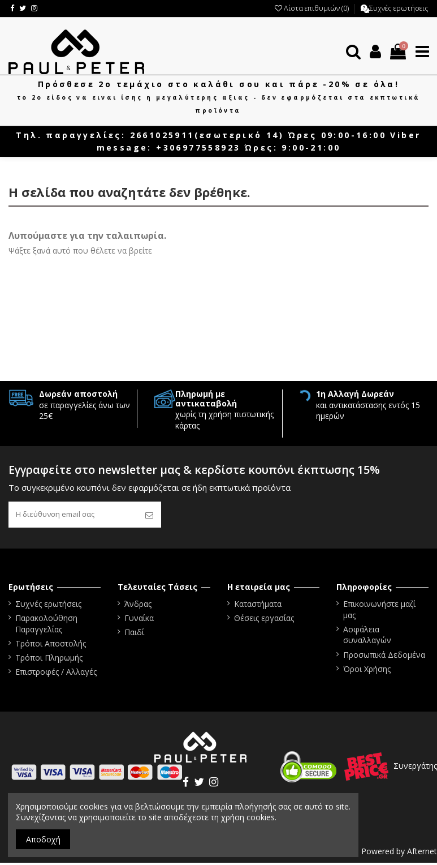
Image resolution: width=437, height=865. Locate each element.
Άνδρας (138, 605)
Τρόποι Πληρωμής (49, 659)
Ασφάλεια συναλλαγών (367, 637)
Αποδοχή (43, 839)
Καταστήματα (258, 605)
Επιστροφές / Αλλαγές (56, 674)
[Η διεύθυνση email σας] (72, 515)
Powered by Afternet (399, 852)
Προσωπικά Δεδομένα (384, 656)
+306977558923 (198, 147)
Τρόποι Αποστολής (50, 645)
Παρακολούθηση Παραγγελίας (46, 626)
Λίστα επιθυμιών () (313, 8)
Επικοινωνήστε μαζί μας (379, 611)
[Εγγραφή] (149, 515)
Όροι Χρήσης (367, 670)
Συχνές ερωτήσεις (399, 8)
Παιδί (134, 634)
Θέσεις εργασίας (264, 620)
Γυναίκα (139, 620)
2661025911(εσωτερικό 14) (207, 135)
